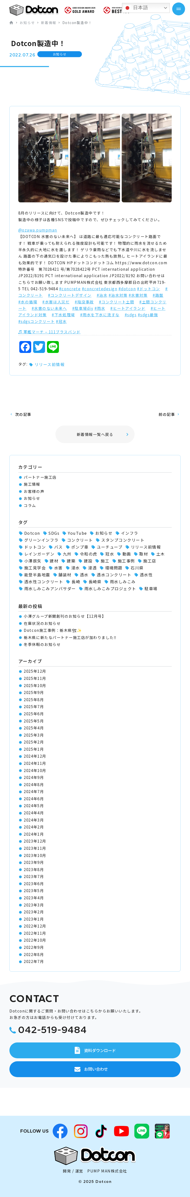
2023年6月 (34, 883)
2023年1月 (34, 919)
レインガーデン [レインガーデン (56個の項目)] (39, 554)
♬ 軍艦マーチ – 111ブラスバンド (49, 331)
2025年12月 (35, 671)
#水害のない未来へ (49, 308)
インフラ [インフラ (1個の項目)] (129, 533)
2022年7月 (34, 961)
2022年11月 (35, 933)
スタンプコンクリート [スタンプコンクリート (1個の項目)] (122, 540)
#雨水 (100, 308)
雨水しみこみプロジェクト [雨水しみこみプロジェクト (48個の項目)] (110, 588)
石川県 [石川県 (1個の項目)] (137, 568)
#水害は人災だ (56, 301)
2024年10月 (35, 770)
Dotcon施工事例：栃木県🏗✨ (53, 630)
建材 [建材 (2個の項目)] (54, 561)
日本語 (135, 8)
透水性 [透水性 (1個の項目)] (146, 575)
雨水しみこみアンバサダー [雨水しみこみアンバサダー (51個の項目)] (50, 588)
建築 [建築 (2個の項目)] (71, 561)
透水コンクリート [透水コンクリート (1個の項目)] (114, 575)
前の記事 (167, 414)
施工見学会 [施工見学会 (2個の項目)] (35, 568)
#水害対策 (138, 295)
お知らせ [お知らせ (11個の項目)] (104, 533)
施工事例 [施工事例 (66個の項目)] (126, 561)
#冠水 (61, 321)
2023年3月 (34, 904)
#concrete (70, 288)
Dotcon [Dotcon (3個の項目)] (32, 533)
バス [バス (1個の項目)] (58, 547)
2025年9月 (34, 692)
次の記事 (23, 414)
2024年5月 (34, 805)
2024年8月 (34, 784)
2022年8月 (34, 954)
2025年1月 (34, 749)
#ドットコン (148, 288)
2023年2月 (34, 911)
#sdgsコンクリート (36, 321)
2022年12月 (35, 926)
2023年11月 (35, 848)
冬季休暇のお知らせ (42, 644)
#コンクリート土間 (116, 301)
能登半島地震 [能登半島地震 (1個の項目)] (37, 575)
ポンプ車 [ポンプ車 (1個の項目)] (80, 547)
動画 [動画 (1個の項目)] (126, 554)
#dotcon (127, 288)
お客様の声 (34, 491)
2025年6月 (34, 713)
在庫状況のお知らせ (42, 623)
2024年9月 (34, 777)
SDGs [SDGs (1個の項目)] (53, 533)
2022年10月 (35, 940)
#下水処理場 (63, 314)
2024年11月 (35, 763)
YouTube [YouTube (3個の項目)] (77, 533)
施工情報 (32, 484)
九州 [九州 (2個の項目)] (67, 554)
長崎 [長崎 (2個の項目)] (75, 582)
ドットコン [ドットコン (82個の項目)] (35, 547)
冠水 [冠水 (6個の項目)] (109, 554)
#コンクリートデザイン (70, 295)
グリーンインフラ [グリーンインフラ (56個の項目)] (41, 540)
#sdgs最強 (148, 314)
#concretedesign (100, 288)
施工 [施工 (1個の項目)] (105, 561)
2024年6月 (34, 798)
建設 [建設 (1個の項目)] (88, 561)
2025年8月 (34, 699)
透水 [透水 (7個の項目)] (84, 575)
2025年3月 (34, 735)
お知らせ (32, 498)
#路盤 (158, 295)
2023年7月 (34, 876)
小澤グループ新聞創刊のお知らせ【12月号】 (65, 616)
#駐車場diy (83, 308)
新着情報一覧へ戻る (95, 434)
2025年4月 (34, 727)
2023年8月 (34, 869)
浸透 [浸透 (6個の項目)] (92, 568)
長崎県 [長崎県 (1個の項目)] (95, 582)
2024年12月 (35, 756)
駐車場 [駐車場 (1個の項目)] (151, 588)
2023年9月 (34, 862)
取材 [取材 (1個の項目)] (143, 554)
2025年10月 (35, 685)
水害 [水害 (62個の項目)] (58, 568)
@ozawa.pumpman (37, 230)
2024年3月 (34, 820)
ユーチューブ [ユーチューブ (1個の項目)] (109, 547)
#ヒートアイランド (127, 308)
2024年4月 (34, 812)
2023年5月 (34, 890)
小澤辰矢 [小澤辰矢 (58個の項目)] (33, 561)
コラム (30, 505)
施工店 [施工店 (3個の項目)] (149, 561)
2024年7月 (34, 791)
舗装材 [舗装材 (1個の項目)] (64, 575)
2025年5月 (34, 720)
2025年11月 (35, 678)
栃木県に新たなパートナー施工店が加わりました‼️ (70, 637)
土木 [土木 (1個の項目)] (160, 554)
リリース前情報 (50, 364)
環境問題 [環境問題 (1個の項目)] (113, 568)
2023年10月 (35, 855)
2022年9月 (34, 947)
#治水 (102, 295)
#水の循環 (27, 301)
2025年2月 (34, 742)
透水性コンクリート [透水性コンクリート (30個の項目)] (43, 582)
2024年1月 (34, 834)
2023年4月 (34, 897)
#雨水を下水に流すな (99, 314)
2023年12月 (35, 841)
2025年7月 (34, 706)
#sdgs (131, 314)
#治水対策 (118, 295)
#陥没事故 (84, 301)
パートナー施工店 (40, 477)
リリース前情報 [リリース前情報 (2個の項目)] (146, 547)
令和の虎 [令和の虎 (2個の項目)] (88, 554)
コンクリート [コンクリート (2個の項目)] (80, 540)
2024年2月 (34, 826)
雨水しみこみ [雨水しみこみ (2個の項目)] (123, 582)
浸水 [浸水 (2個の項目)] (75, 568)
